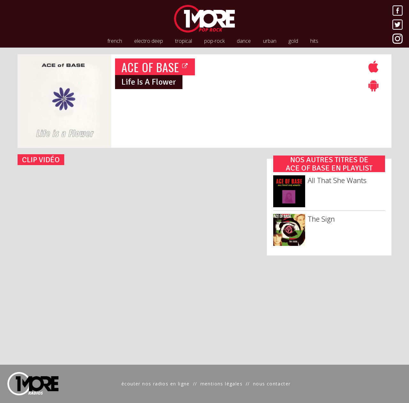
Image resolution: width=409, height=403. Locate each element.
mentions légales (221, 384)
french (114, 40)
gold (293, 40)
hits (314, 40)
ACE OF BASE (155, 66)
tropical (183, 40)
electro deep (148, 40)
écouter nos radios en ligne (155, 384)
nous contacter (272, 384)
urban (269, 40)
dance (244, 40)
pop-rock (214, 40)
